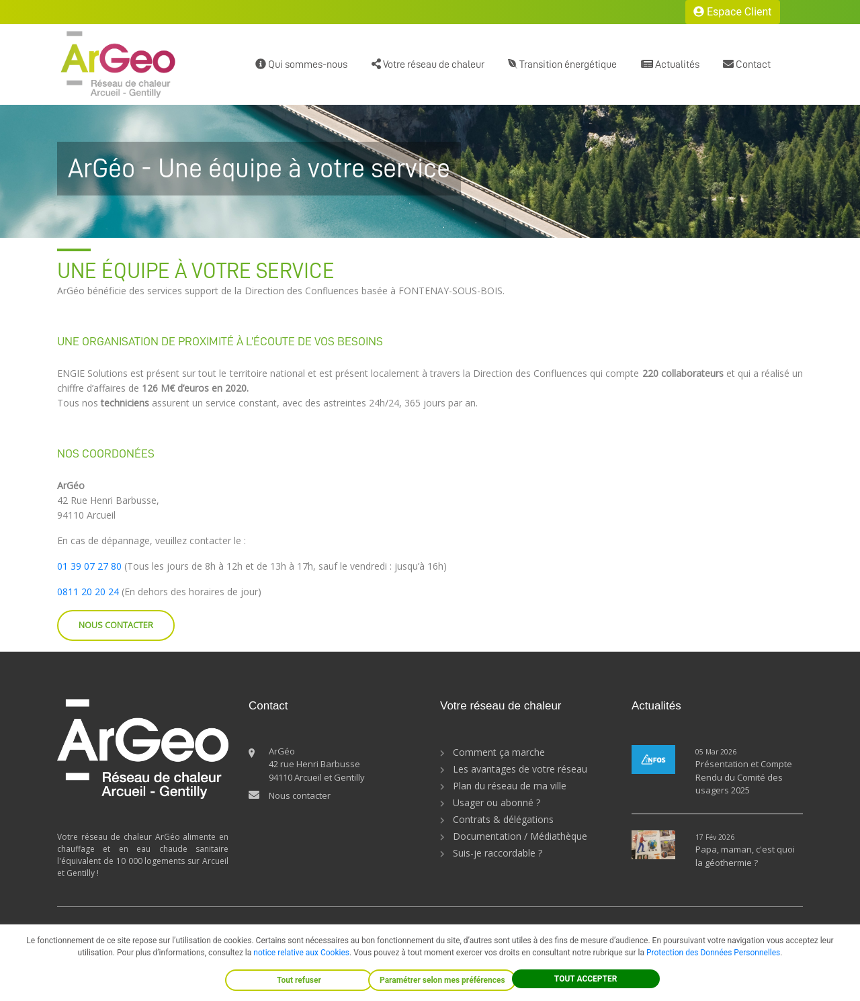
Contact (747, 64)
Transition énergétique (562, 64)
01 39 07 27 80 (89, 566)
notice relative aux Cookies (301, 952)
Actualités (670, 64)
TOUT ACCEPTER (585, 979)
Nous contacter (300, 795)
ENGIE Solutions (92, 373)
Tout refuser (299, 980)
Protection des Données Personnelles (713, 952)
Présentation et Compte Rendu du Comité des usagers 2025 (743, 777)
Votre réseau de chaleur (428, 64)
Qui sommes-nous (301, 64)
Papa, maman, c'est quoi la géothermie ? (745, 856)
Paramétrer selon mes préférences (442, 980)
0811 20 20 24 (88, 591)
